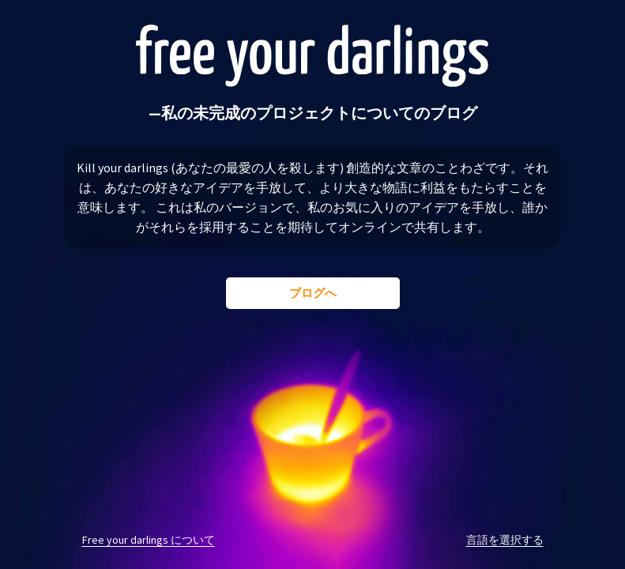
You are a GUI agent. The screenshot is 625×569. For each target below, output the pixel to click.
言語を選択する (505, 540)
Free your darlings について (148, 540)
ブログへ (313, 292)
